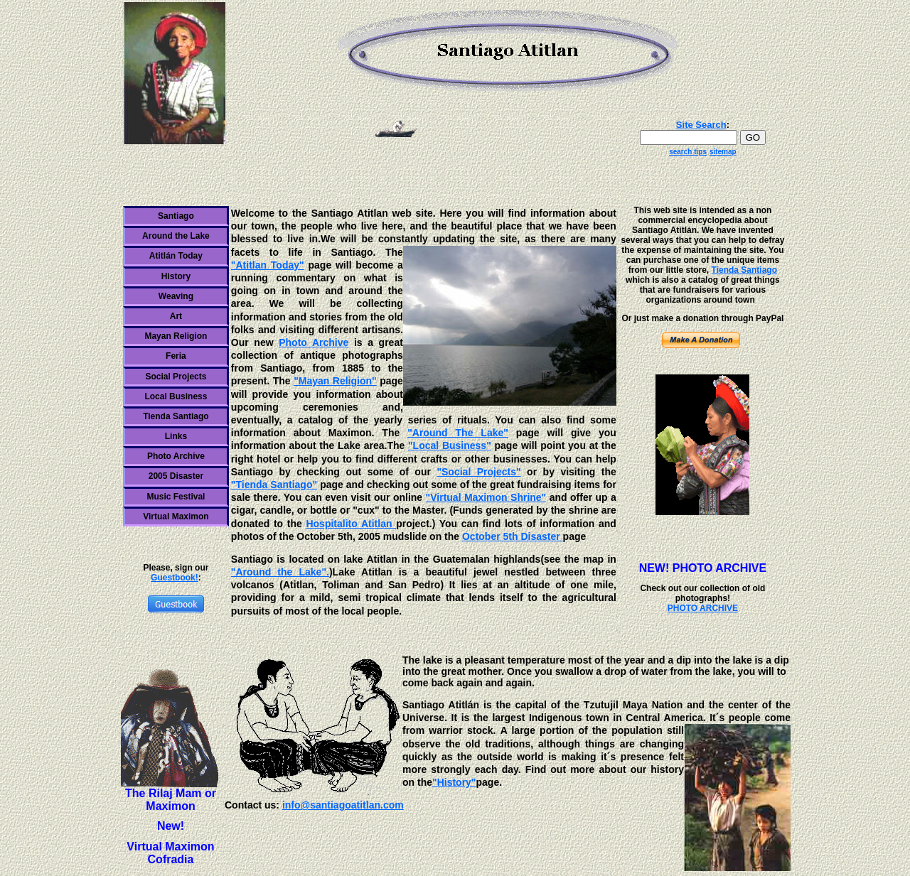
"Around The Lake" (457, 432)
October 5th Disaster (512, 536)
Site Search (701, 124)
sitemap (723, 152)
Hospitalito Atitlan (351, 523)
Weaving (176, 296)
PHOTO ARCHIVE (703, 608)
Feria (176, 356)
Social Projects (175, 377)
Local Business (175, 396)
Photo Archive (176, 456)
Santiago (176, 216)
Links (176, 436)
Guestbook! (174, 578)
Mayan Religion (175, 336)
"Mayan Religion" (335, 380)
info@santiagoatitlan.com (343, 805)
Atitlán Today (176, 256)
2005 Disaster (176, 476)
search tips (688, 152)
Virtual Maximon (175, 516)
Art (176, 316)
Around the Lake (176, 236)
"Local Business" (449, 445)
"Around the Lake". (280, 572)
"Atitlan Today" (267, 265)
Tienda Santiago (175, 416)
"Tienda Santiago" (274, 484)
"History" (454, 782)
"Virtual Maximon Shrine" (486, 497)
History (176, 276)
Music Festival (175, 497)
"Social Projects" (478, 471)
